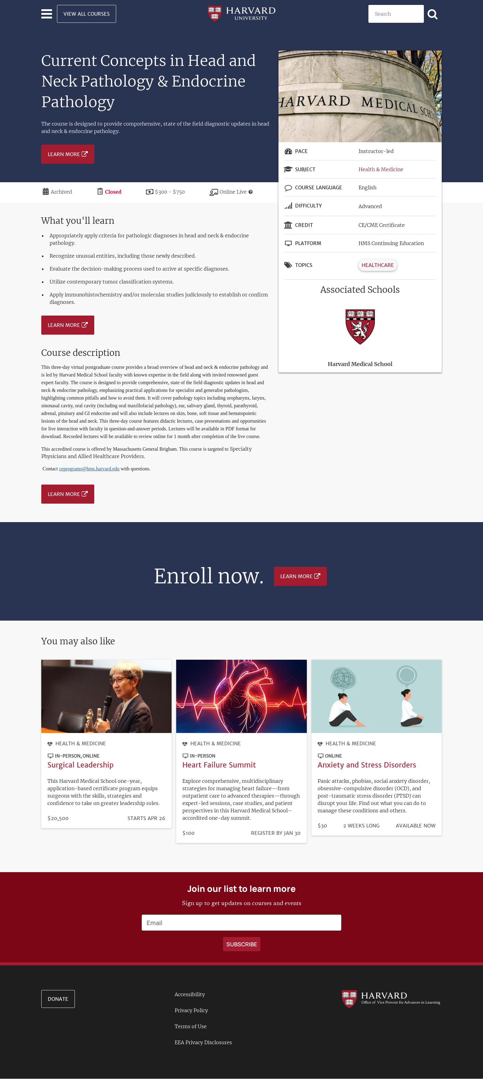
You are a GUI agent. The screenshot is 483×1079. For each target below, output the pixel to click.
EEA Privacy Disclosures (203, 1042)
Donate (58, 999)
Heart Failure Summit (219, 764)
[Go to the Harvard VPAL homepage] (391, 999)
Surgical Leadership (80, 764)
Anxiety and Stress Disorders (367, 764)
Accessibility (190, 994)
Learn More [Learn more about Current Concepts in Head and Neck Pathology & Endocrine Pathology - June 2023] (64, 154)
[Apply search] (433, 14)
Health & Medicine (381, 169)
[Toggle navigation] (46, 13)
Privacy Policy (191, 1010)
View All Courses (86, 14)
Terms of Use (191, 1026)
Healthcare (378, 265)
